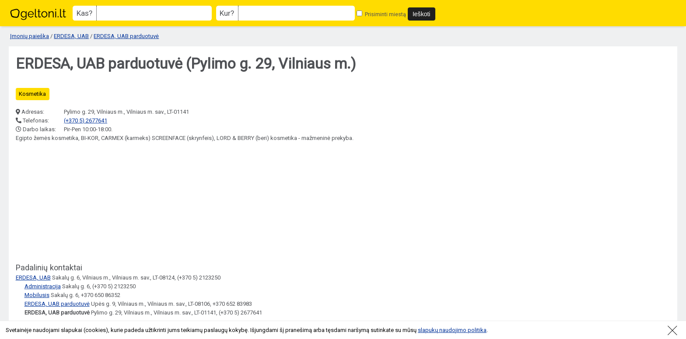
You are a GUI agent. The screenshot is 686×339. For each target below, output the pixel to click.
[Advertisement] (81, 203)
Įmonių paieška (29, 36)
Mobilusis (36, 295)
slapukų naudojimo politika (452, 330)
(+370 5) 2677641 (85, 120)
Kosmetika (32, 94)
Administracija (42, 286)
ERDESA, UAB (71, 36)
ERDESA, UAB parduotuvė (126, 36)
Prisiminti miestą (381, 14)
